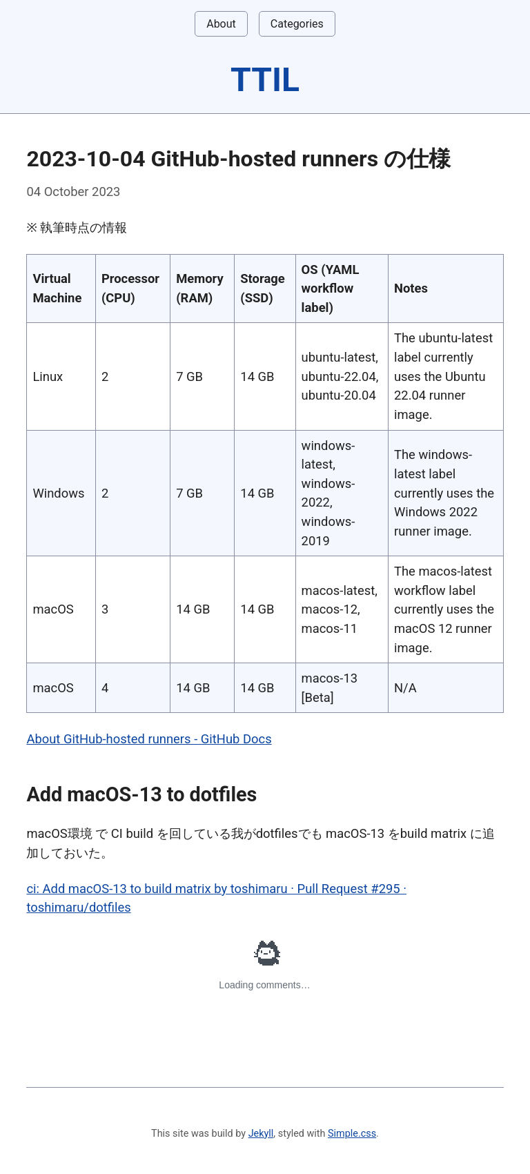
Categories (297, 23)
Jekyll (261, 1133)
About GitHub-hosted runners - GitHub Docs (148, 739)
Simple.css (352, 1133)
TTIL (265, 79)
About (221, 23)
